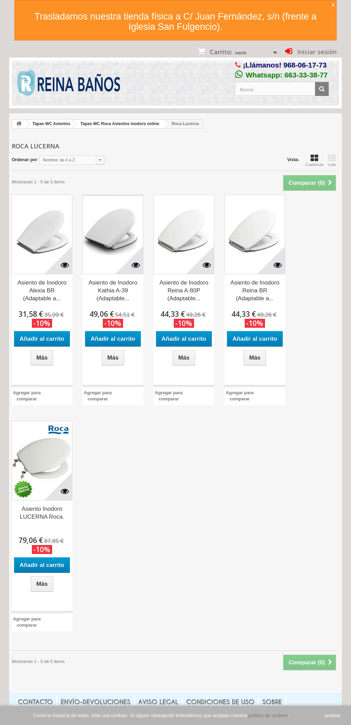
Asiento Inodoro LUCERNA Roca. (42, 513)
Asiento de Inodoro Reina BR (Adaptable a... (254, 290)
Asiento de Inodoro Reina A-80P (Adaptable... (183, 290)
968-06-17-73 (305, 65)
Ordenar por (24, 159)
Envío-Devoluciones (95, 702)
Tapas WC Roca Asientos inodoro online (119, 123)
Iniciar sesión (316, 52)
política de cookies (268, 715)
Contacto (35, 702)
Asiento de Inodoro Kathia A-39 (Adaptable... (112, 290)
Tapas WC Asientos (52, 123)
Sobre (272, 702)
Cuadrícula (314, 160)
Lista (332, 160)
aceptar (333, 715)
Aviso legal (158, 702)
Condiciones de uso (220, 702)
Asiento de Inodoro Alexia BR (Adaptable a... (41, 290)
